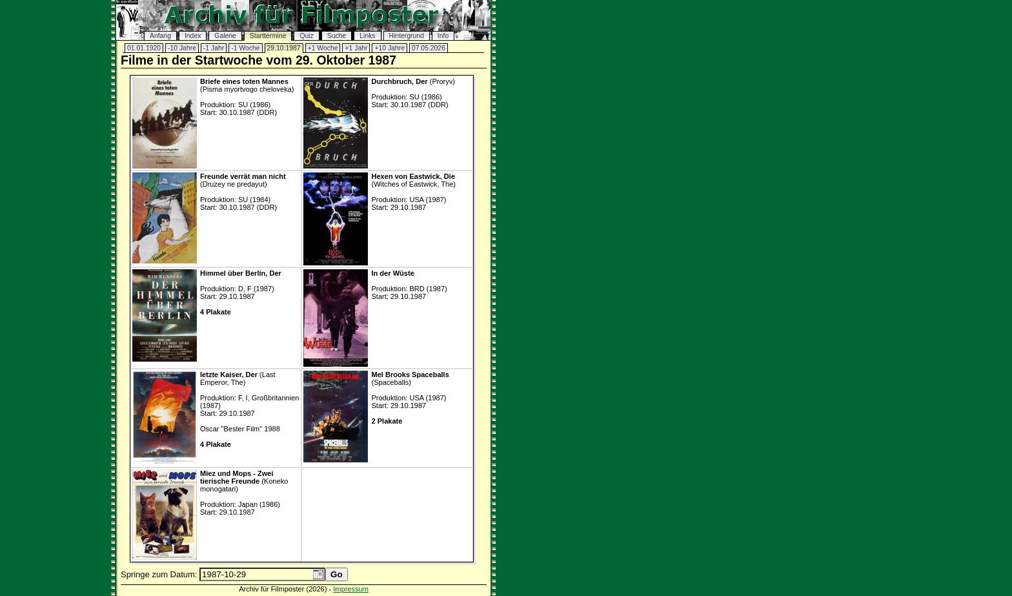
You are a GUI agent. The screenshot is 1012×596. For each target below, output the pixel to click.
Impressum (351, 589)
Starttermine (268, 35)
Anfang (160, 35)
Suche (336, 35)
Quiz (306, 35)
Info (443, 35)
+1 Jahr (356, 48)
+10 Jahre (389, 48)
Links (367, 35)
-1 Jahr (213, 48)
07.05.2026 (428, 48)
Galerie (225, 35)
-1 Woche (245, 48)
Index (193, 35)
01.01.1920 (144, 48)
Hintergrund (406, 35)
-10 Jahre (182, 48)
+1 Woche (323, 48)
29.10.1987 (284, 48)
